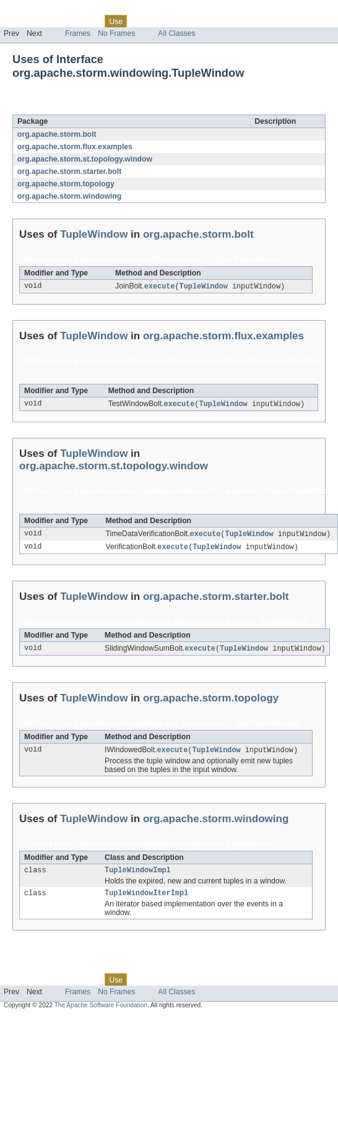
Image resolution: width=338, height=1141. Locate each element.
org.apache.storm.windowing (69, 196)
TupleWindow (109, 107)
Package (57, 21)
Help (236, 21)
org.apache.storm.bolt (57, 134)
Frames (77, 33)
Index (211, 21)
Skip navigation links (34, 10)
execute (159, 287)
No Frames (116, 33)
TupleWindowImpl (138, 875)
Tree (141, 21)
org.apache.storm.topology (66, 184)
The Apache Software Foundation (100, 1011)
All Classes (176, 33)
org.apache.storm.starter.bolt (69, 171)
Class (88, 21)
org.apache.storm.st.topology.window (84, 159)
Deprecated (176, 21)
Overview (19, 21)
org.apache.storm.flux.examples (74, 146)
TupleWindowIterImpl (146, 899)
